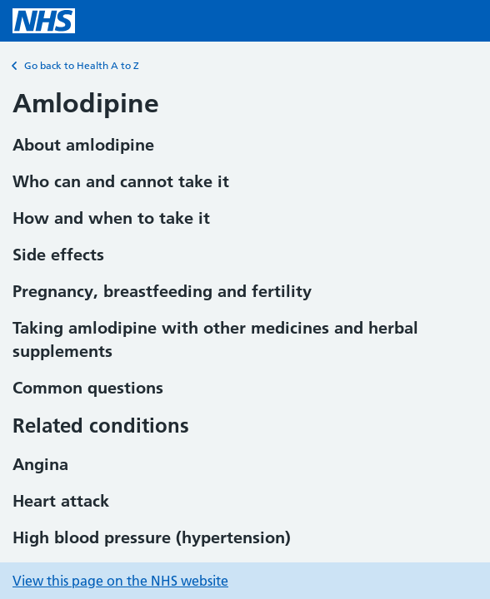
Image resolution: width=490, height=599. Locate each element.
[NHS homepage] (43, 20)
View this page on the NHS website (120, 580)
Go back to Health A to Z (75, 65)
